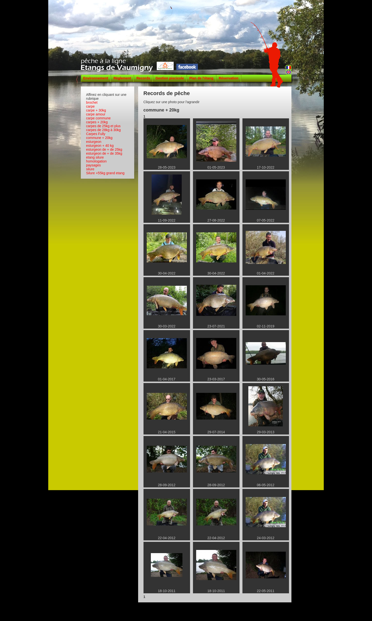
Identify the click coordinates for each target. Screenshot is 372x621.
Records (143, 78)
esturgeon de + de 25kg (104, 149)
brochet (92, 102)
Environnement (95, 78)
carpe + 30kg (96, 110)
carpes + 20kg (97, 122)
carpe (90, 106)
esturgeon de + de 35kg (104, 153)
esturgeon (93, 142)
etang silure (95, 157)
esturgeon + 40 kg (100, 146)
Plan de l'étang (201, 78)
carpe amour (96, 114)
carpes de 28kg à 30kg (103, 130)
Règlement (122, 78)
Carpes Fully (96, 134)
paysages (93, 165)
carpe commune (98, 118)
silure (90, 169)
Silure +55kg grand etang (105, 173)
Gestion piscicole (170, 78)
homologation (96, 161)
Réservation (228, 78)
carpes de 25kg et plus (103, 126)
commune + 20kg (99, 138)
